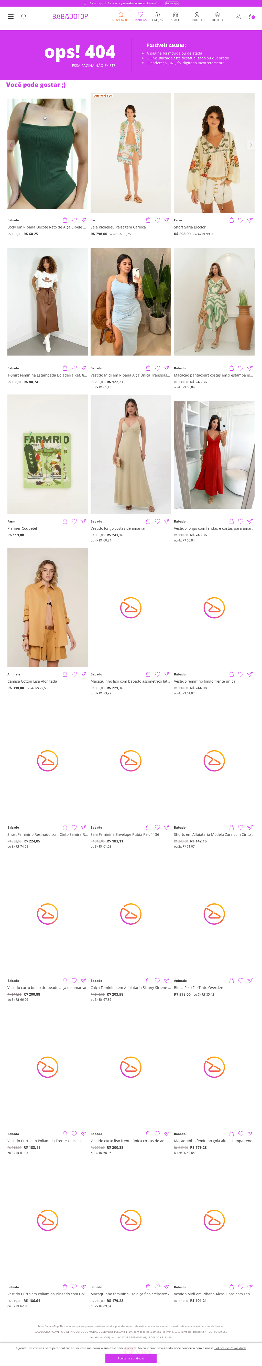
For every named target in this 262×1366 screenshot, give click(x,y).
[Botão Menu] (10, 18)
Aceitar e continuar (131, 1358)
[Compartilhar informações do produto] (83, 220)
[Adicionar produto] (65, 220)
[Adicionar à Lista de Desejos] (74, 220)
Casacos (175, 21)
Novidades (120, 21)
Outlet (217, 21)
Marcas (141, 21)
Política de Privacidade (230, 1348)
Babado (13, 220)
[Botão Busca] (23, 18)
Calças (157, 21)
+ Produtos (196, 21)
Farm (95, 220)
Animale (13, 674)
